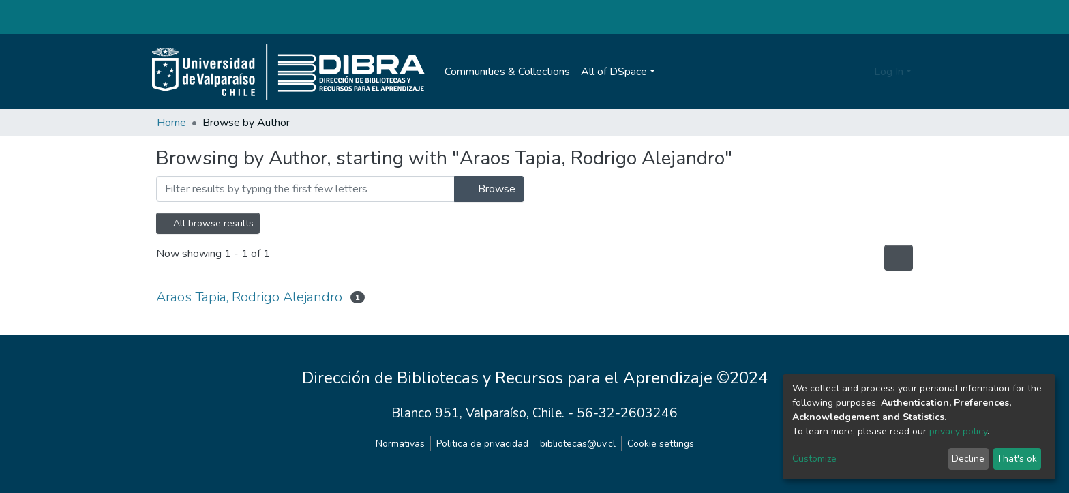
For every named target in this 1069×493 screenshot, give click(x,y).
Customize (814, 458)
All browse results (208, 223)
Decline (968, 458)
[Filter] (305, 189)
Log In (888, 71)
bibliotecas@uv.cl (578, 443)
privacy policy (958, 431)
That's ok (1017, 458)
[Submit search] (861, 71)
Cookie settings (660, 443)
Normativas (400, 443)
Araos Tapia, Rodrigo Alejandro (249, 297)
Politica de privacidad (482, 443)
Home (171, 122)
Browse (489, 188)
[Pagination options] (898, 258)
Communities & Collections (507, 71)
